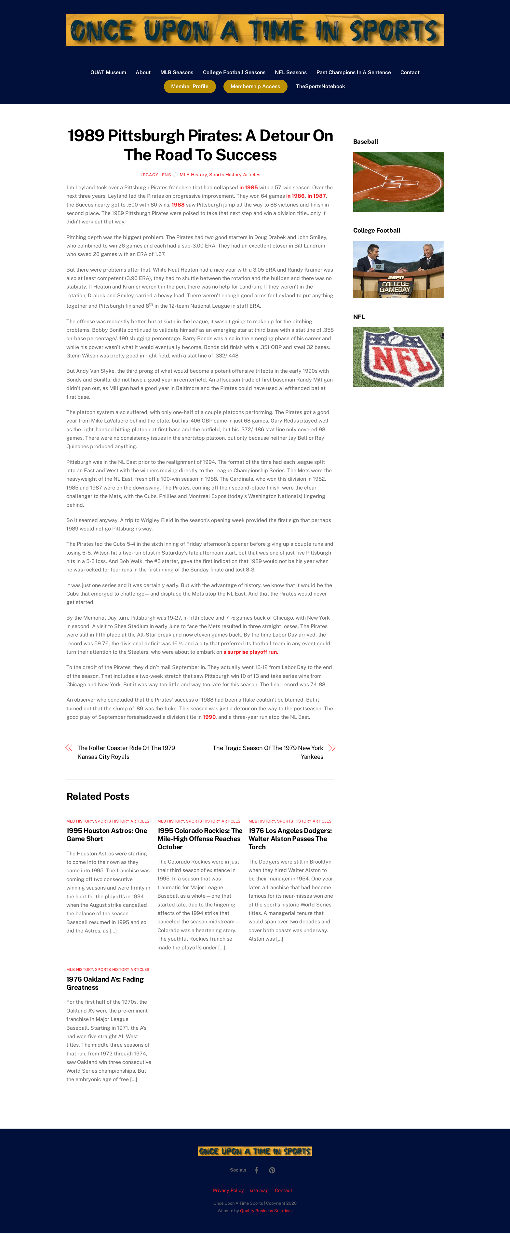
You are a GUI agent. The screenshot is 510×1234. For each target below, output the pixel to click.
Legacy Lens (156, 175)
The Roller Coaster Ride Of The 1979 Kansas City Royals (126, 752)
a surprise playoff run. (250, 653)
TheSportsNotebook (320, 87)
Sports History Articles (234, 175)
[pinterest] (272, 1170)
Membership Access (255, 87)
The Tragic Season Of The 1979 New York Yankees (268, 752)
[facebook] (256, 1170)
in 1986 (295, 197)
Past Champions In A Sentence (353, 73)
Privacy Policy (228, 1191)
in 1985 (248, 188)
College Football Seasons (234, 73)
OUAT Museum (108, 73)
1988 (178, 205)
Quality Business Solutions (266, 1211)
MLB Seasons (176, 73)
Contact (410, 73)
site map (259, 1191)
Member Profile (189, 87)
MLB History (193, 175)
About (143, 73)
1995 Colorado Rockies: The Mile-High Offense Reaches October (200, 839)
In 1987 (316, 197)
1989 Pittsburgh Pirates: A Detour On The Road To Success (200, 145)
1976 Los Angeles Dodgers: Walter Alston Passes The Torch (290, 839)
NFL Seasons (291, 73)
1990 (209, 718)
